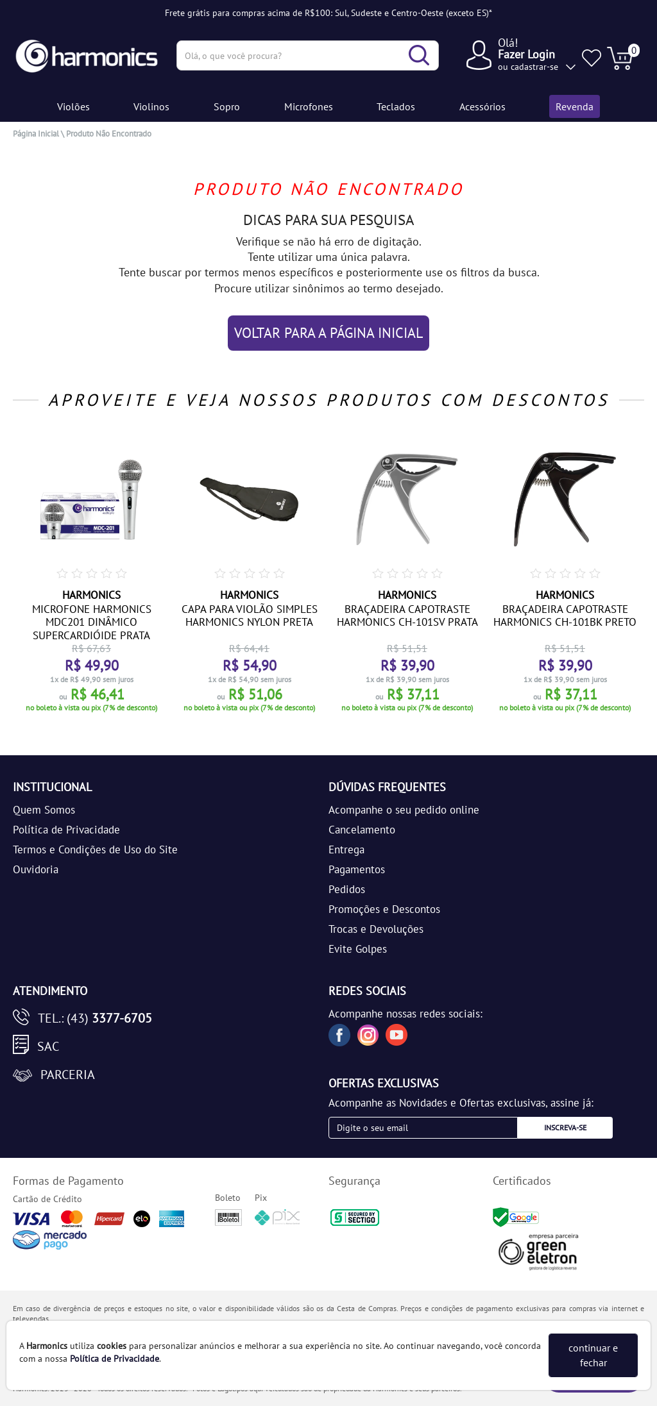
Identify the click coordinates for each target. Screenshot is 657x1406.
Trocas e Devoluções (375, 929)
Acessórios (482, 106)
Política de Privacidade (66, 830)
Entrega (346, 849)
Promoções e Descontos (384, 909)
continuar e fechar (593, 1355)
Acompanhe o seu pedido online (403, 810)
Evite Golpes (357, 949)
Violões (73, 106)
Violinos (151, 106)
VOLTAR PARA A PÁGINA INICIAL (328, 333)
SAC (48, 1046)
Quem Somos (44, 810)
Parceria (67, 1074)
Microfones (308, 106)
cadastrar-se (534, 66)
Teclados (396, 106)
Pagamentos (356, 869)
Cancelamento (361, 830)
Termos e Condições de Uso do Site (95, 849)
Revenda (574, 106)
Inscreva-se (565, 1127)
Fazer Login (526, 54)
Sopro (227, 106)
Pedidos (346, 889)
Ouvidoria (35, 869)
